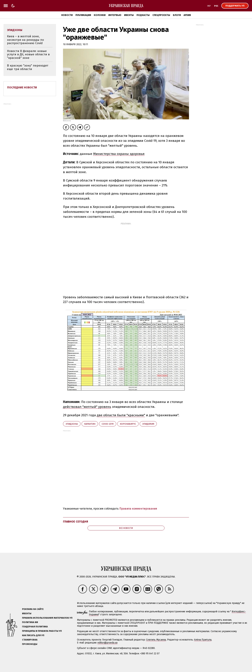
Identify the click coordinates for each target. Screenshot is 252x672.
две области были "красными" (121, 415)
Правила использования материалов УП (47, 618)
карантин (89, 424)
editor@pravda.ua (107, 642)
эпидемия (148, 424)
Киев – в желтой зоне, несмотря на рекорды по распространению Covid (25, 39)
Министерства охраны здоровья (119, 154)
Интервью (114, 15)
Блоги (177, 15)
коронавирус (128, 424)
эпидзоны (72, 424)
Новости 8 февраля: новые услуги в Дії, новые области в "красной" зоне (28, 54)
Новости (67, 15)
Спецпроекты (161, 15)
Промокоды (29, 644)
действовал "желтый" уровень (87, 407)
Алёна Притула (202, 639)
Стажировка (29, 639)
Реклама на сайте (33, 609)
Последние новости (22, 87)
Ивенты (129, 15)
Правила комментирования (138, 508)
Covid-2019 (108, 424)
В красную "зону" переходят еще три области (27, 67)
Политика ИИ (30, 622)
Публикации (83, 15)
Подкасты (143, 15)
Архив (187, 15)
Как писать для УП (33, 635)
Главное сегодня (75, 521)
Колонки (100, 15)
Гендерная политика (35, 626)
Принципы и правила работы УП (42, 631)
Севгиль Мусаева (156, 639)
